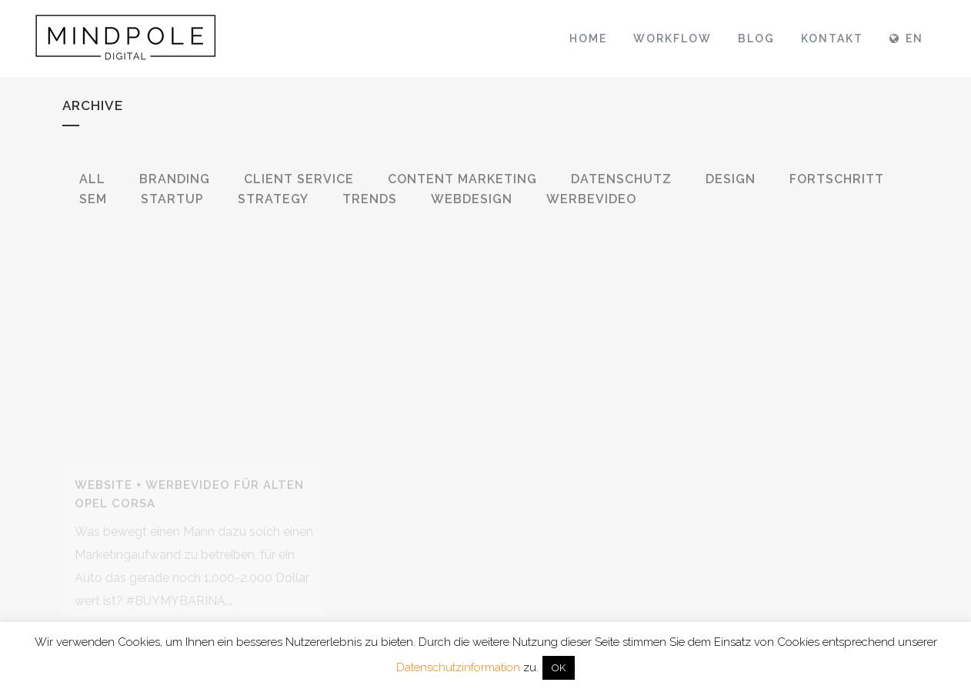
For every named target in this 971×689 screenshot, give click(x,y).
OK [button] (559, 668)
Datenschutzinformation (458, 667)
